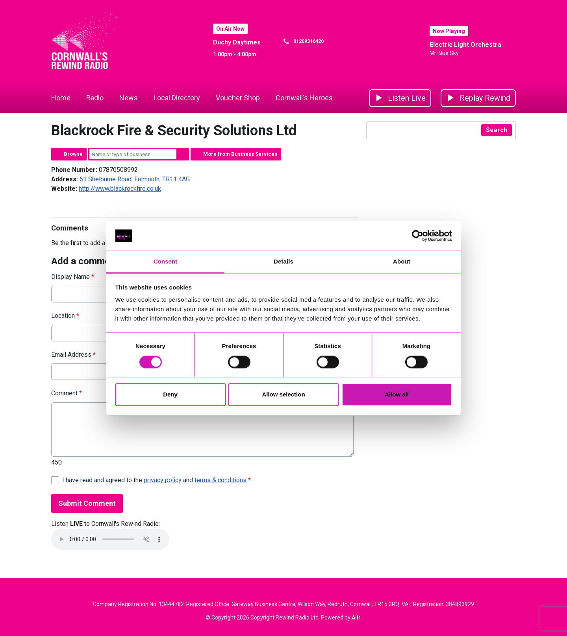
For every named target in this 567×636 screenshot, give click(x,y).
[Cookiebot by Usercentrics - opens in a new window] (417, 235)
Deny (170, 394)
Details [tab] (283, 261)
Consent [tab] (166, 261)
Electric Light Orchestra (465, 44)
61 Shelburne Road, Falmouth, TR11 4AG (135, 179)
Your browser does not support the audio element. (110, 539)
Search (182, 154)
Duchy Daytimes (237, 42)
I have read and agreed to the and (156, 480)
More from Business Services (240, 154)
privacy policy (163, 480)
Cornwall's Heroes (304, 98)
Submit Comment (87, 503)
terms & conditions (220, 480)
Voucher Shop (238, 98)
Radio (95, 98)
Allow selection (283, 394)
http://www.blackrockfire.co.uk (120, 188)
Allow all (397, 394)
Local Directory (177, 98)
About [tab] (401, 261)
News (128, 98)
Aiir (356, 617)
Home (60, 98)
